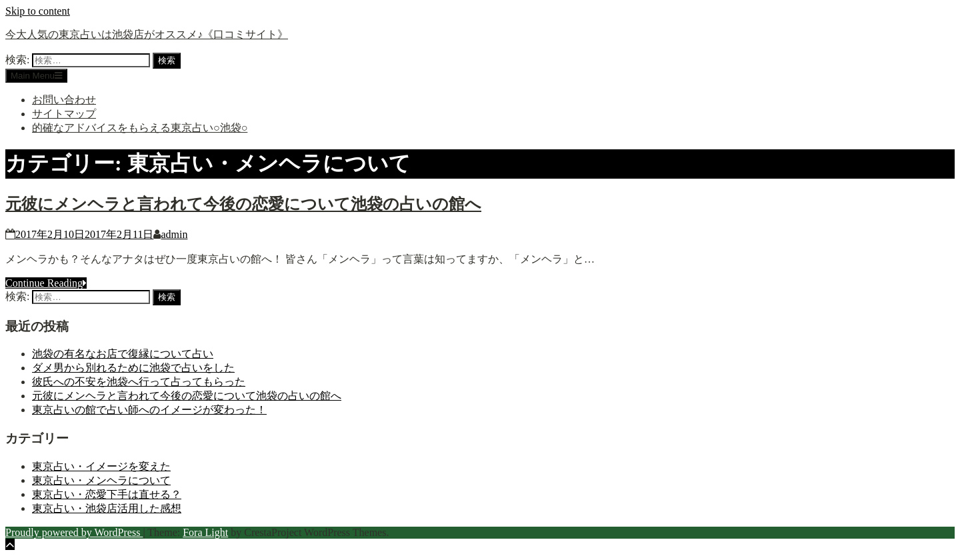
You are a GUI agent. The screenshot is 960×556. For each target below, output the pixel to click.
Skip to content (37, 11)
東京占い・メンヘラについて (101, 480)
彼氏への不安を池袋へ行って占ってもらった (138, 381)
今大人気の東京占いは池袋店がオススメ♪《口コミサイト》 (146, 34)
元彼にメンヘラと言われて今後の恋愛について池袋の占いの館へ (243, 204)
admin (174, 234)
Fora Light (205, 532)
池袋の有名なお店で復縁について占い (122, 353)
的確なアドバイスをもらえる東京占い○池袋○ (139, 127)
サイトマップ (64, 113)
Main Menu (36, 76)
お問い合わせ (64, 99)
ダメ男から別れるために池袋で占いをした (133, 367)
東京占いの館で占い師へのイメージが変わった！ (149, 409)
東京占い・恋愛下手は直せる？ (106, 494)
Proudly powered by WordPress (74, 532)
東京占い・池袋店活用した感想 (106, 508)
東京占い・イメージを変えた (101, 466)
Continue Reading (46, 283)
